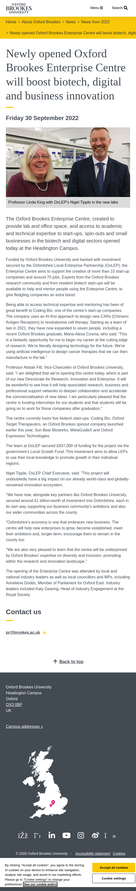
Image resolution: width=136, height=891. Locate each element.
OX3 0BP (14, 705)
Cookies (119, 853)
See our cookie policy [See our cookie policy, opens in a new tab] (40, 884)
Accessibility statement (92, 853)
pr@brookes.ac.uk (26, 632)
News (71, 22)
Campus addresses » (24, 726)
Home (11, 22)
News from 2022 (95, 22)
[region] (68, 874)
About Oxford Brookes (41, 22)
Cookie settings (114, 878)
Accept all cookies (114, 867)
